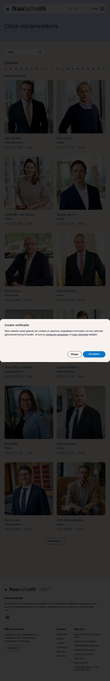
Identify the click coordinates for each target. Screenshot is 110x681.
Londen (60, 643)
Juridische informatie (83, 654)
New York (61, 652)
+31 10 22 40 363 (66, 300)
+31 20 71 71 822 (66, 147)
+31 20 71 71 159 (13, 453)
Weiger (74, 354)
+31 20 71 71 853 (13, 224)
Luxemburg (62, 648)
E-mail (29, 147)
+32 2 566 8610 (13, 300)
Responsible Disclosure (84, 650)
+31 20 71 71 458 (66, 376)
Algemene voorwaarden (85, 642)
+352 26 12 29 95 (13, 376)
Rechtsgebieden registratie (86, 646)
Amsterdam (62, 635)
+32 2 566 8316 (65, 529)
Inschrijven (13, 648)
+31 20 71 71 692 (13, 147)
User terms (79, 659)
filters (11, 52)
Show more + (55, 541)
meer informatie (80, 335)
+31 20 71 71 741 (66, 224)
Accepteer (94, 354)
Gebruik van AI (81, 663)
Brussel (60, 639)
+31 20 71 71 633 (66, 453)
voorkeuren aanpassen (57, 335)
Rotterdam (61, 656)
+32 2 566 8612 (13, 529)
